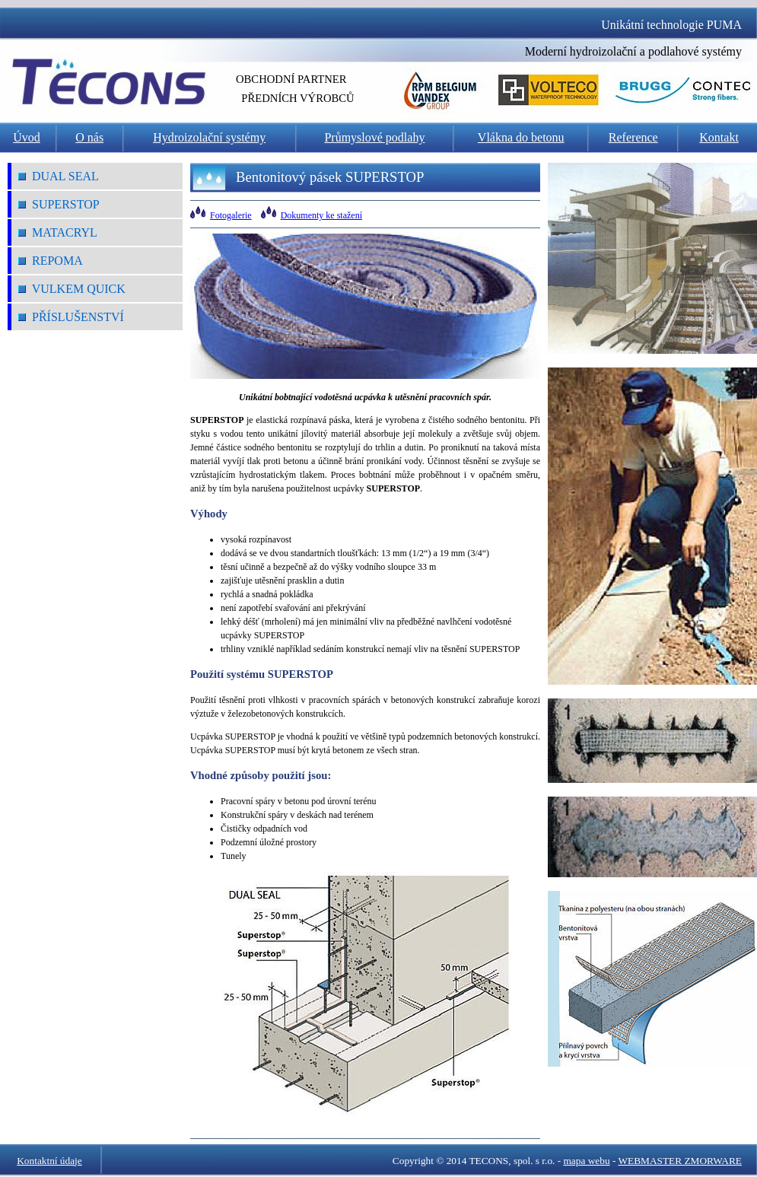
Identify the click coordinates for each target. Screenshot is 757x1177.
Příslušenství (71, 316)
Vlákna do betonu (521, 137)
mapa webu (587, 1160)
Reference (633, 137)
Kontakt (719, 137)
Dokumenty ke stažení (321, 215)
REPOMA (50, 260)
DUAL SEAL (58, 176)
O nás (89, 137)
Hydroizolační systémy (209, 137)
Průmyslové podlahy (374, 137)
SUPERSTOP (59, 204)
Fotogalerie (231, 215)
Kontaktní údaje (49, 1160)
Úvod (26, 137)
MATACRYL (57, 232)
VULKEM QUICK (72, 288)
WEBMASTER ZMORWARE (680, 1160)
